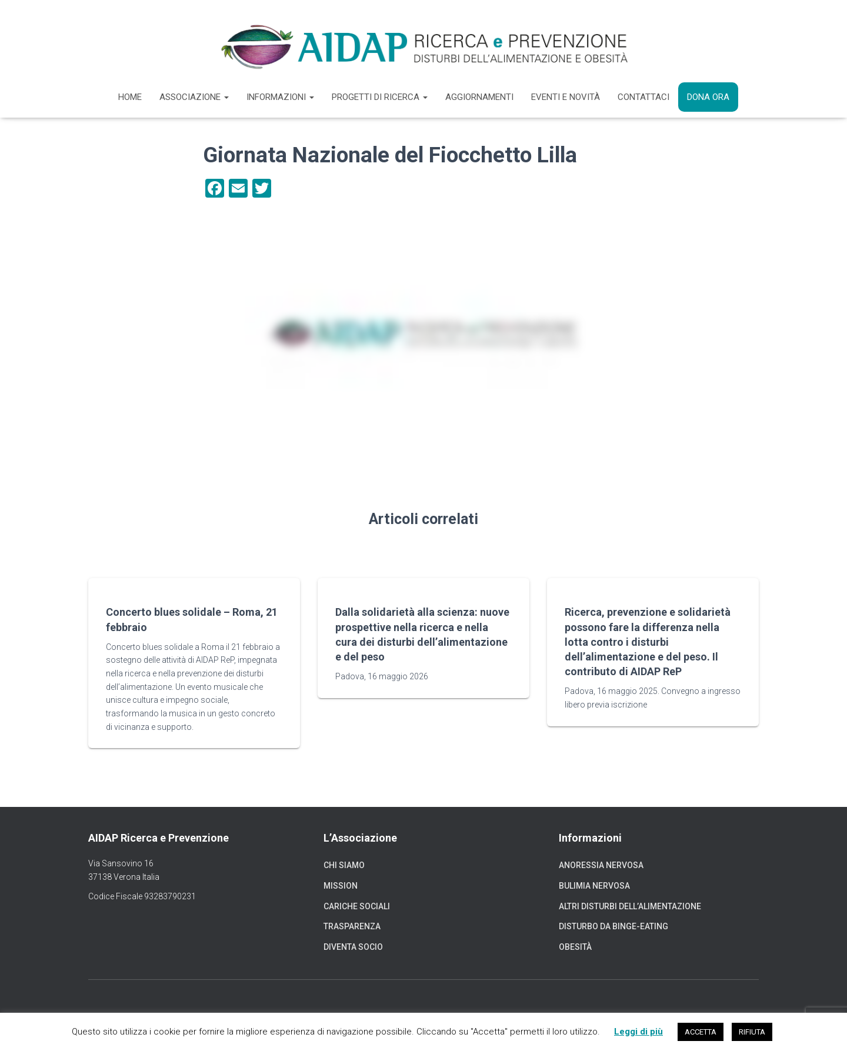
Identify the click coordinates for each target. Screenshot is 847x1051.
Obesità (575, 947)
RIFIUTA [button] (752, 1031)
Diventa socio (353, 947)
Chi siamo (344, 865)
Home (130, 97)
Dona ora (708, 97)
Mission (341, 885)
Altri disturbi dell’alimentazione (630, 906)
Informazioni (280, 97)
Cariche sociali (357, 906)
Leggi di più (638, 1031)
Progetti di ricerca (380, 97)
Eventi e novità (565, 97)
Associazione (194, 97)
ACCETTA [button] (700, 1031)
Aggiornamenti (479, 97)
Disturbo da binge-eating (613, 926)
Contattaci (643, 97)
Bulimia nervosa (594, 885)
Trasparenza (352, 926)
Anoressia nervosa (601, 865)
